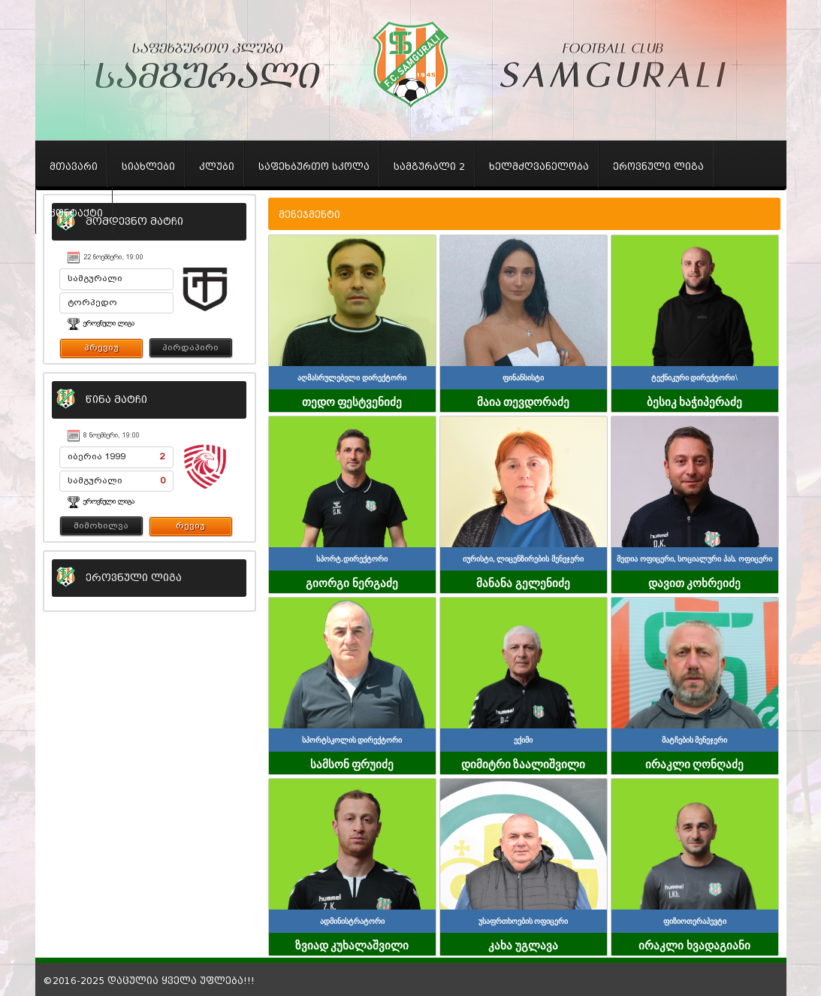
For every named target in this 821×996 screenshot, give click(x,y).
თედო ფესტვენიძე (352, 400)
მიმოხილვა (101, 525)
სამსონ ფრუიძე (352, 763)
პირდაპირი (190, 347)
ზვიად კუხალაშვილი (352, 944)
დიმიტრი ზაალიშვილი (523, 763)
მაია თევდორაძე (523, 400)
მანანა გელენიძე (523, 582)
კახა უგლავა (523, 944)
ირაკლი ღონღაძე (694, 763)
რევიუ (190, 525)
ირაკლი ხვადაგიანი (694, 944)
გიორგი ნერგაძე (352, 582)
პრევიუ (101, 347)
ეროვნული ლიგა (108, 323)
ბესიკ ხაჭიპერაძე (695, 400)
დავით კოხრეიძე (694, 582)
